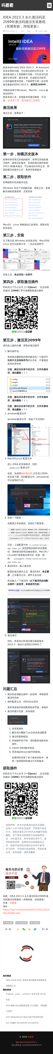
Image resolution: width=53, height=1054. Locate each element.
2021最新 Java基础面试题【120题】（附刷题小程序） (26, 1008)
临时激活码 (26, 473)
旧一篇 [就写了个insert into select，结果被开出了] (8, 929)
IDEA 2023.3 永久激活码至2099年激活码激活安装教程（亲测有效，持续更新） (24, 21)
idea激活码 (22, 923)
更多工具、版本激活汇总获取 (25, 100)
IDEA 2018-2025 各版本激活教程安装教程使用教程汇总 (26, 983)
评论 (27, 31)
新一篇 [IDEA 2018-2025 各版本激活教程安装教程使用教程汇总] (45, 929)
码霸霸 (7, 5)
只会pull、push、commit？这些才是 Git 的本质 (26, 997)
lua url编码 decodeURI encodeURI (22, 1023)
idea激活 (9, 923)
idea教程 (35, 923)
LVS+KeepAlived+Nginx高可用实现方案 (24, 1017)
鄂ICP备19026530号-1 (26, 1042)
